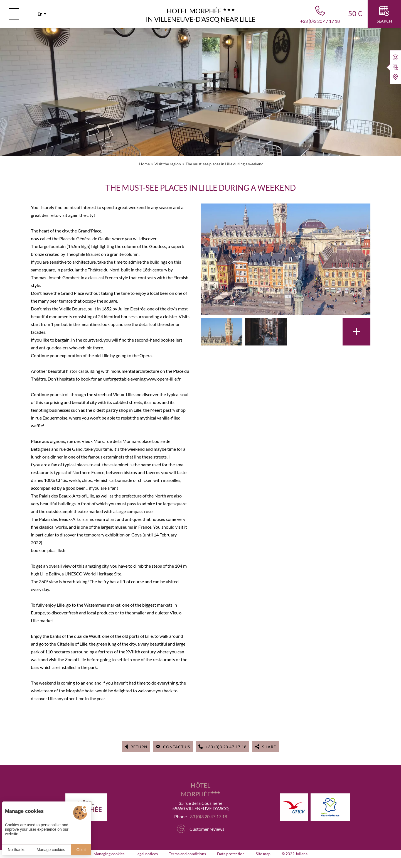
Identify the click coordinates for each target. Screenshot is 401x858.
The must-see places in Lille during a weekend (225, 163)
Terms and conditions (187, 853)
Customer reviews (207, 829)
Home (144, 163)
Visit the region (167, 163)
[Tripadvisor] (181, 829)
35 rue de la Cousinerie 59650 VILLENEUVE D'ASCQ (200, 805)
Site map (263, 853)
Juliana (301, 853)
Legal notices (147, 853)
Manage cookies (51, 849)
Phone (200, 816)
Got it (81, 849)
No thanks (16, 849)
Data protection (231, 853)
